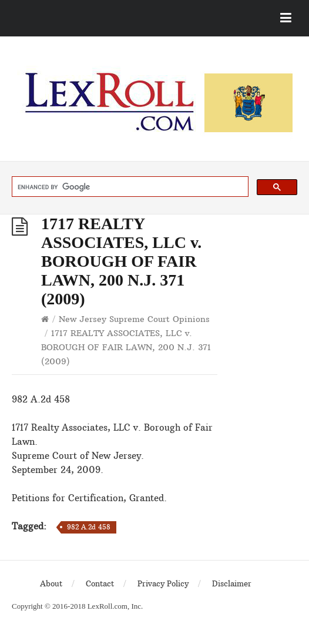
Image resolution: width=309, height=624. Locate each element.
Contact (100, 583)
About (51, 583)
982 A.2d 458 (88, 527)
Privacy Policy (163, 583)
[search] (129, 187)
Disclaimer (231, 583)
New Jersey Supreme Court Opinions (134, 319)
